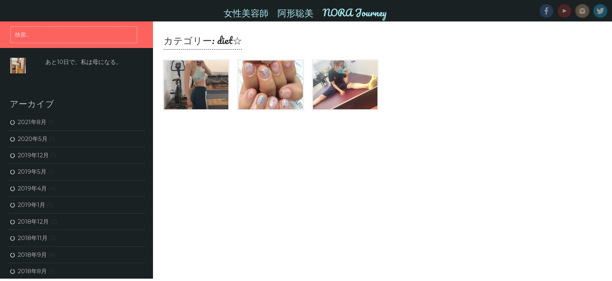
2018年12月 (33, 221)
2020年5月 (33, 138)
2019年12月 (33, 155)
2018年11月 (33, 238)
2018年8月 (32, 271)
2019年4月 (32, 188)
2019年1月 (31, 204)
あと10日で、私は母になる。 (83, 62)
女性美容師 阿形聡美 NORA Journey (305, 12)
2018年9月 (32, 254)
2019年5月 (32, 171)
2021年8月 (32, 122)
